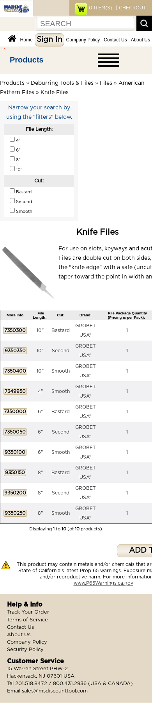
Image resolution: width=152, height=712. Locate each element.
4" (40, 391)
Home (26, 40)
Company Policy (83, 40)
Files (106, 83)
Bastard (60, 330)
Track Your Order (28, 612)
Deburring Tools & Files (62, 83)
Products (27, 59)
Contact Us (115, 40)
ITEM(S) (100, 7)
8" (40, 472)
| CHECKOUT (130, 7)
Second (60, 350)
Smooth (60, 371)
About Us (140, 40)
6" (40, 411)
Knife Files (55, 92)
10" (40, 330)
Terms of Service (27, 620)
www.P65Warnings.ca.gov (103, 583)
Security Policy (25, 649)
